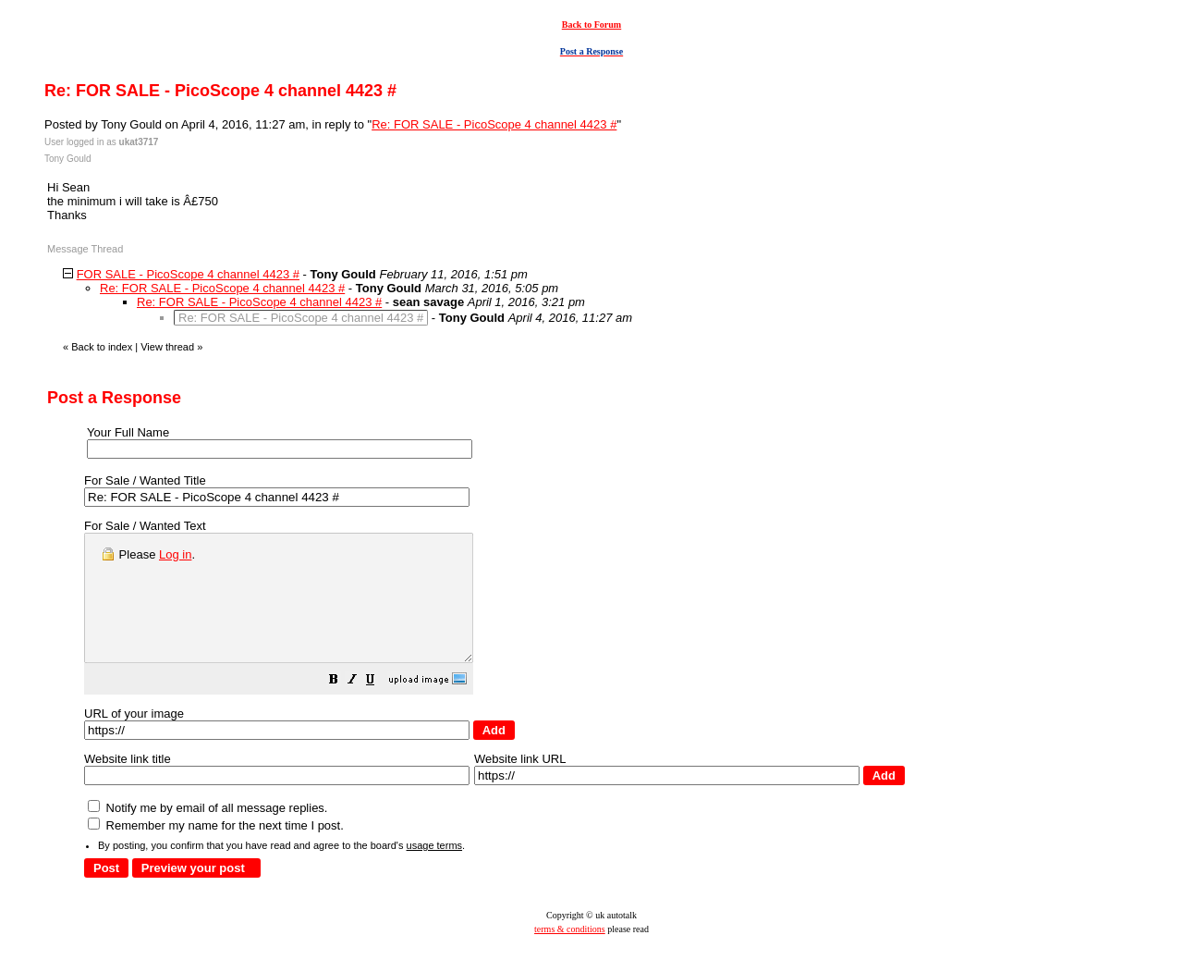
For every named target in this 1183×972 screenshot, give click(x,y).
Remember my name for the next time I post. (216, 850)
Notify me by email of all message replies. (207, 833)
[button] (379, 707)
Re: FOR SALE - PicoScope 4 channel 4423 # (494, 124)
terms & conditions (569, 954)
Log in (175, 554)
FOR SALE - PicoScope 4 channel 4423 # (188, 274)
